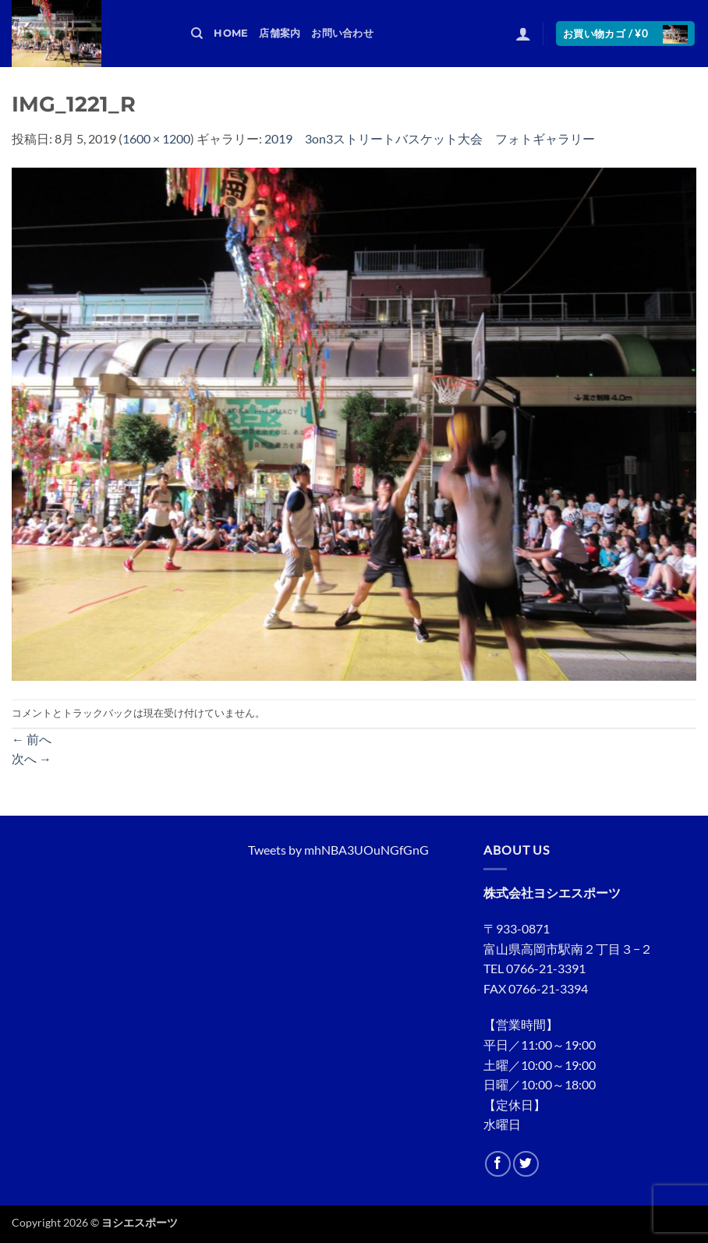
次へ (31, 758)
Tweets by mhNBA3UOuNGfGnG (338, 849)
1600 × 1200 (156, 138)
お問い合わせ (342, 33)
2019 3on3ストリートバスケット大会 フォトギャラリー (429, 138)
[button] (523, 33)
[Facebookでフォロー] (498, 1164)
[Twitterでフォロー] (526, 1164)
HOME (231, 33)
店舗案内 (279, 33)
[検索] (197, 33)
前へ (31, 738)
